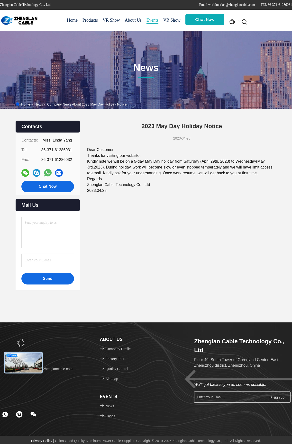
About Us (133, 20)
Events (152, 20)
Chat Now (204, 19)
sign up (276, 397)
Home (72, 20)
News (39, 104)
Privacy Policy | (43, 441)
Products (90, 20)
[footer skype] (19, 414)
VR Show (111, 20)
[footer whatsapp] (5, 414)
